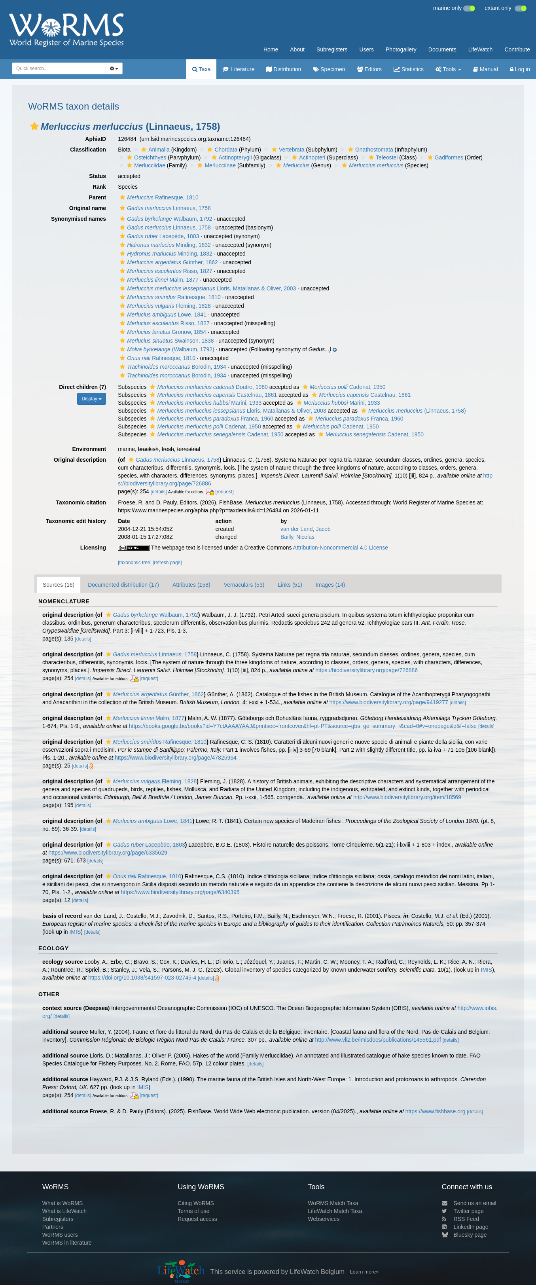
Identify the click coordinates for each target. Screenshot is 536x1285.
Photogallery (401, 49)
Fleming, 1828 (164, 306)
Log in (520, 69)
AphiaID (95, 139)
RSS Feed (460, 1219)
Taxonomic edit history (76, 521)
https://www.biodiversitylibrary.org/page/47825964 (176, 757)
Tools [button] (448, 69)
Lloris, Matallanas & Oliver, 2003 (207, 288)
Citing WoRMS (196, 1203)
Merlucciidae (145, 165)
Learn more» (364, 1272)
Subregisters (332, 49)
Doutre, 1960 (207, 387)
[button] (34, 126)
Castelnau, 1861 (212, 395)
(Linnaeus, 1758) (412, 410)
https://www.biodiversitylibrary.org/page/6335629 (108, 852)
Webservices (323, 1219)
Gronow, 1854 (162, 332)
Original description (80, 460)
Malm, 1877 (158, 280)
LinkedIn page (465, 1227)
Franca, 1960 (210, 418)
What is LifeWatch (64, 1211)
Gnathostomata (369, 149)
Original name (87, 208)
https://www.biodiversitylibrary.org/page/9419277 (389, 702)
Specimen (329, 69)
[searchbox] (56, 68)
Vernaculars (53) (244, 585)
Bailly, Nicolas (297, 537)
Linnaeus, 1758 (164, 208)
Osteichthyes (145, 157)
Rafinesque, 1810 (158, 197)
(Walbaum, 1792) (166, 349)
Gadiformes (444, 157)
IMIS (75, 932)
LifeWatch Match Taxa (335, 1211)
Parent (97, 197)
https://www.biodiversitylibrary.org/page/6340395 (180, 892)
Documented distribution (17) (123, 585)
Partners (52, 1227)
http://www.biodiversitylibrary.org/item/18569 (407, 797)
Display (91, 399)
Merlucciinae (215, 165)
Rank (99, 187)
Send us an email (469, 1203)
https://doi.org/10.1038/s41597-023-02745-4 (142, 977)
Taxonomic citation (81, 502)
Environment (89, 449)
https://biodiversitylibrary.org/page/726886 (366, 670)
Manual (485, 69)
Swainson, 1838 (166, 340)
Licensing (93, 547)
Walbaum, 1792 (165, 219)
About (297, 49)
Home (270, 49)
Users (366, 49)
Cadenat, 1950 (343, 387)
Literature (238, 69)
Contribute (517, 49)
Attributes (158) (191, 585)
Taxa (201, 69)
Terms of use (193, 1211)
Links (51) (290, 585)
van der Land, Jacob (305, 529)
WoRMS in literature (67, 1243)
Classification (88, 149)
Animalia (154, 149)
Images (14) (330, 585)
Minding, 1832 (164, 245)
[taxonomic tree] (135, 562)
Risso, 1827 (165, 271)
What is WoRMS (62, 1203)
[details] (159, 492)
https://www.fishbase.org (435, 1111)
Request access (197, 1219)
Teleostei (382, 157)
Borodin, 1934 (172, 367)
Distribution (283, 69)
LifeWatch (480, 49)
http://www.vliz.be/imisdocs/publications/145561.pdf (378, 1040)
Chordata (221, 149)
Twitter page (463, 1211)
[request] (224, 492)
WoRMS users (60, 1235)
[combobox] (59, 68)
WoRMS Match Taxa (333, 1203)
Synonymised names (78, 219)
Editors (369, 69)
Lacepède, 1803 (158, 236)
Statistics (409, 69)
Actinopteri (307, 157)
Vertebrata (287, 149)
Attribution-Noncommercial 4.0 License (340, 547)
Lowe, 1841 (162, 314)
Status (97, 176)
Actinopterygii (231, 157)
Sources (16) (58, 585)
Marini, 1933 (204, 403)
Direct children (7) (82, 387)
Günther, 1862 (168, 262)
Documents (442, 49)
